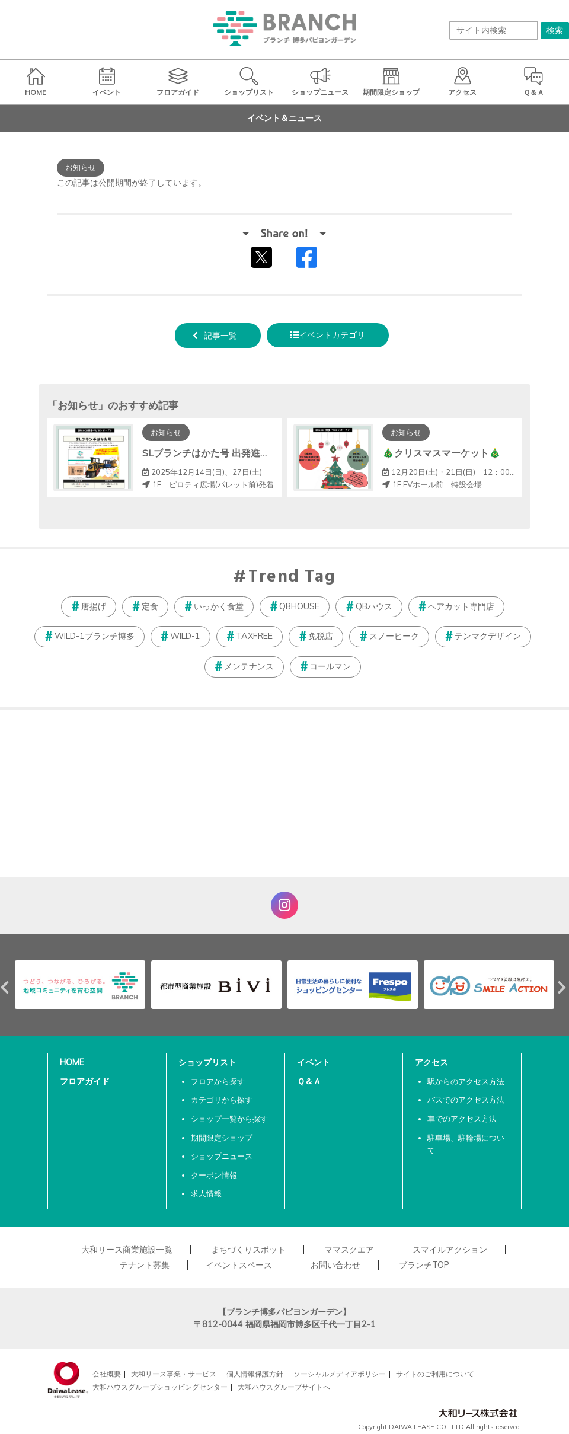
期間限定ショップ (221, 1137)
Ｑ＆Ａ (309, 1081)
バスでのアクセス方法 (465, 1099)
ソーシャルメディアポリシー (339, 1373)
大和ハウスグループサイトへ (284, 1386)
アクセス (431, 1062)
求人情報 (206, 1193)
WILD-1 (185, 636)
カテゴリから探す (221, 1099)
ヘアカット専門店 (461, 606)
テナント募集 (145, 1265)
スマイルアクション (450, 1249)
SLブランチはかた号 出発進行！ (210, 453)
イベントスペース (239, 1265)
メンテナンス (249, 666)
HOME (72, 1062)
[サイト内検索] (493, 30)
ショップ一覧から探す (229, 1118)
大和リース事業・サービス (173, 1373)
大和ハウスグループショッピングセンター (160, 1386)
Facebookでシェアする (314, 260)
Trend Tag (291, 577)
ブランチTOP (424, 1265)
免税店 (320, 636)
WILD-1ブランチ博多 (95, 636)
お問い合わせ (335, 1265)
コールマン (330, 666)
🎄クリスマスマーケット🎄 (441, 453)
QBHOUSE (299, 606)
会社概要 (106, 1373)
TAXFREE (254, 636)
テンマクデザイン (488, 636)
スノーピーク (394, 636)
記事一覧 (220, 335)
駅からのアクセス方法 (465, 1081)
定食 (150, 606)
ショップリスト (207, 1062)
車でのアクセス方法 (462, 1118)
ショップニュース (221, 1156)
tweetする (262, 257)
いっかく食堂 (219, 606)
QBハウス (374, 606)
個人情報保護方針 (254, 1373)
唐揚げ (93, 606)
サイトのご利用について (435, 1373)
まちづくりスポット (248, 1249)
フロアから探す (218, 1081)
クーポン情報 (214, 1175)
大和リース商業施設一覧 (126, 1249)
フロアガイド (85, 1081)
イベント (313, 1062)
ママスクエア (349, 1249)
